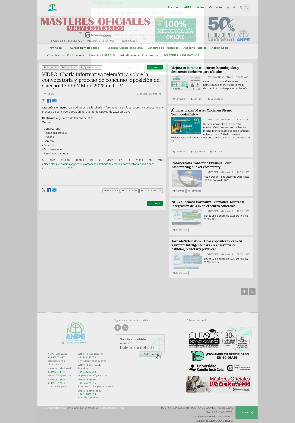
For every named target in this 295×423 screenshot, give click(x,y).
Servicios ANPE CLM (102, 55)
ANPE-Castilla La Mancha (149, 93)
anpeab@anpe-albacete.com (57, 362)
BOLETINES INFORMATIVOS (181, 55)
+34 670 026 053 (87, 394)
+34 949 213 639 (87, 357)
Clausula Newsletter (219, 412)
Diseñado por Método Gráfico (213, 416)
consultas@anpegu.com (92, 360)
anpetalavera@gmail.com (92, 375)
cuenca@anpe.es (58, 386)
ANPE (187, 7)
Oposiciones (69, 67)
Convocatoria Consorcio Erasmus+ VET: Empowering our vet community (204, 165)
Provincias (56, 48)
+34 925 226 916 (87, 383)
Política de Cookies (203, 407)
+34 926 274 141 (56, 371)
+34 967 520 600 (56, 357)
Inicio (173, 7)
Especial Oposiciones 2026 (125, 48)
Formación (50, 67)
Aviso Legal (225, 407)
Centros (181, 190)
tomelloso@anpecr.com (91, 397)
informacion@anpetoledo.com (95, 386)
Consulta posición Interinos (65, 55)
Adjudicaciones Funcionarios (139, 55)
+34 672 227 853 (87, 371)
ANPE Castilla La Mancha (82, 407)
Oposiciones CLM (90, 67)
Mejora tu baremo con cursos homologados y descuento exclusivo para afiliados (205, 70)
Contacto (215, 7)
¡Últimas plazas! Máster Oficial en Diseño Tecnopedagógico (201, 112)
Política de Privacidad (175, 407)
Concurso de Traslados (163, 48)
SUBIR (247, 412)
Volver (155, 67)
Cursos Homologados (86, 48)
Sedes (200, 7)
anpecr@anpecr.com (59, 375)
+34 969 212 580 (56, 383)
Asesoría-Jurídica (195, 48)
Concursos (197, 99)
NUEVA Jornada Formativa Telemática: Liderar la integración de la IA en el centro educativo (210, 204)
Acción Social (220, 48)
